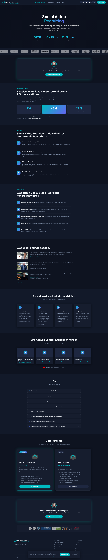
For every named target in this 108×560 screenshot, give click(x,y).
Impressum (77, 546)
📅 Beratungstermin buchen (54, 74)
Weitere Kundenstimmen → (23, 283)
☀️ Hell (93, 2)
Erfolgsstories (57, 548)
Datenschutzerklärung (49, 556)
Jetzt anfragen (101, 2)
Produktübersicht (58, 544)
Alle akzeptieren (65, 554)
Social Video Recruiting (59, 542)
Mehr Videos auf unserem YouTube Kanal (54, 367)
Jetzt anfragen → (35, 486)
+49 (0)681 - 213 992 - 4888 (20, 544)
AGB (76, 550)
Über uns (77, 542)
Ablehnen (74, 554)
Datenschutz (78, 548)
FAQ (76, 544)
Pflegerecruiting (57, 546)
